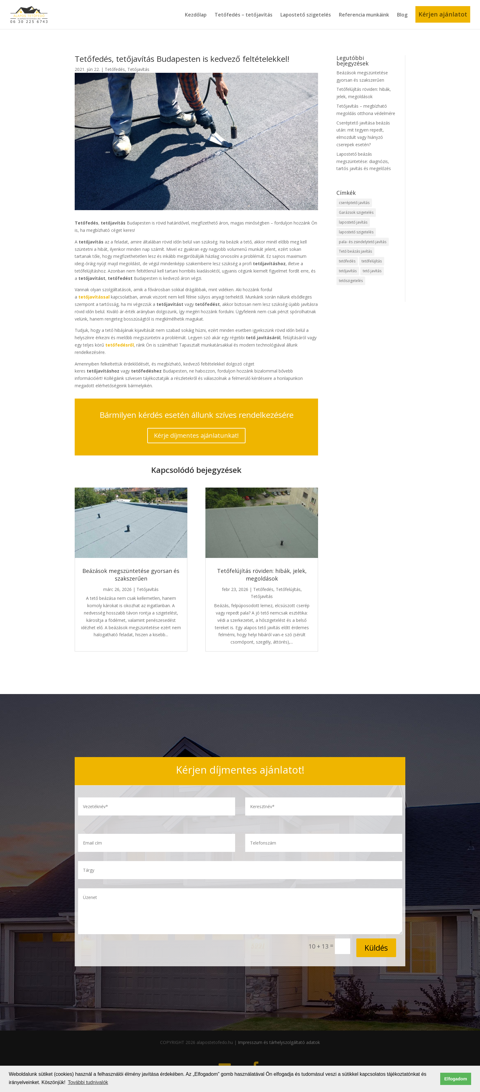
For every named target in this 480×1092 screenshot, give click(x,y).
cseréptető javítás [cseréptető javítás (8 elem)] (354, 202)
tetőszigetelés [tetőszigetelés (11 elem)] (351, 280)
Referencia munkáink (364, 14)
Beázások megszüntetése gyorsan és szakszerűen (130, 574)
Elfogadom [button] (455, 1078)
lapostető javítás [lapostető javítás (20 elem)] (353, 222)
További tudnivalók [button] (88, 1082)
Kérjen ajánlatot (442, 14)
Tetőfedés (115, 69)
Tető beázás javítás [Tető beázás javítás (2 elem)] (355, 251)
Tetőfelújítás (288, 589)
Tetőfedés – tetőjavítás (243, 14)
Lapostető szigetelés (305, 14)
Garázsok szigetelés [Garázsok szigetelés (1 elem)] (356, 212)
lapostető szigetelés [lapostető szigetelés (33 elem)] (356, 232)
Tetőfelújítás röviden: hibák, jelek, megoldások (262, 574)
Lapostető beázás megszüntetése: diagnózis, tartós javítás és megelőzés (363, 161)
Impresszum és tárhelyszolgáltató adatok (279, 1042)
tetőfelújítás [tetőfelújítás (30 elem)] (372, 261)
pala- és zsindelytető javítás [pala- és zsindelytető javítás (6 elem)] (362, 241)
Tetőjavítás (138, 69)
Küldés (376, 947)
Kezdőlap (196, 14)
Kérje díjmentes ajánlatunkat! (196, 435)
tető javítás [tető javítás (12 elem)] (372, 270)
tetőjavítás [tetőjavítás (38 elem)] (348, 270)
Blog (402, 14)
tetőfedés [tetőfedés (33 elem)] (347, 261)
